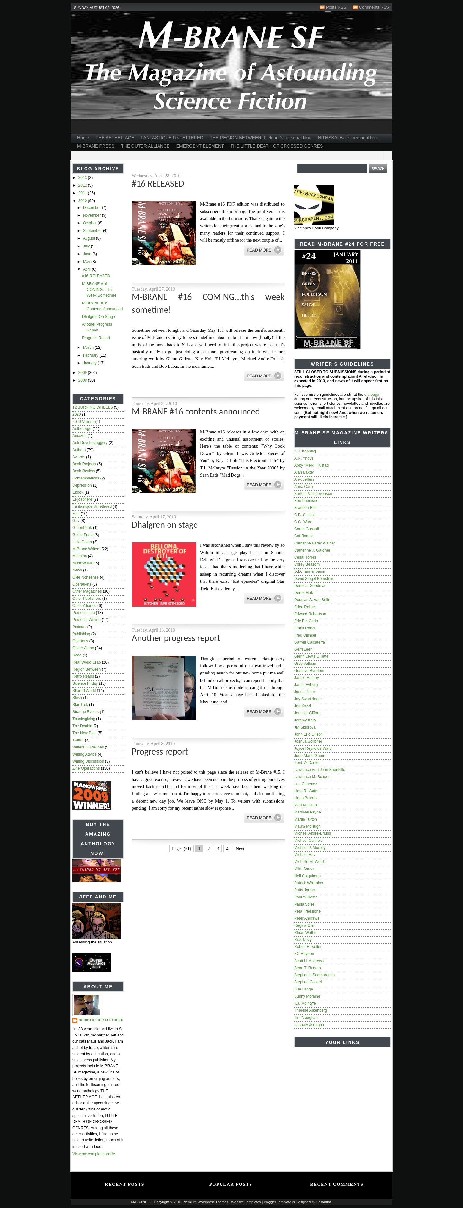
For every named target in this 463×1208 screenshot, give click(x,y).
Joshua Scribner (308, 741)
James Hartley (306, 677)
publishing (81, 634)
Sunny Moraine (307, 996)
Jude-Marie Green (309, 755)
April (87, 269)
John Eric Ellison (308, 734)
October (90, 223)
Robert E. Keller (308, 946)
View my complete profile (93, 1154)
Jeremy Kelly (305, 720)
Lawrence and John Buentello (319, 769)
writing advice (84, 754)
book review (83, 471)
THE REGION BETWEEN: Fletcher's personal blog (260, 137)
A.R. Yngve (303, 458)
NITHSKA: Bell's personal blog (348, 137)
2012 (83, 185)
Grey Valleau (305, 663)
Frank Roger (305, 628)
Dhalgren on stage (98, 316)
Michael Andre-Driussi (313, 833)
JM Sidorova (305, 727)
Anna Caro (303, 486)
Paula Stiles (304, 904)
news (77, 570)
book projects (84, 464)
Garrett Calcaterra (309, 642)
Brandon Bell (305, 508)
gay (75, 520)
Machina (79, 556)
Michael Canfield (308, 840)
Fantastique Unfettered (92, 506)
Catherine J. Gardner (312, 550)
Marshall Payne (307, 812)
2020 (76, 414)
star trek (80, 704)
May (87, 261)
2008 (83, 380)
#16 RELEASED (96, 276)
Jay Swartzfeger (308, 699)
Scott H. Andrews (309, 961)
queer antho (83, 648)
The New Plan (84, 733)
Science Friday (85, 683)
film (76, 513)
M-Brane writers (86, 549)
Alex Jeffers (304, 479)
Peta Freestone (307, 911)
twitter (78, 740)
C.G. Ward (303, 522)
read (77, 655)
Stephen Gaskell (308, 982)
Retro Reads (83, 676)
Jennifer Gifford (307, 713)
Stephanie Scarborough (314, 975)
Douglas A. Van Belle (312, 600)
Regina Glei (304, 925)
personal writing (86, 620)
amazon (79, 435)
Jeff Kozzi (302, 706)
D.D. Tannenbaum (309, 571)
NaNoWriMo (82, 563)
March (89, 347)
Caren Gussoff (306, 529)
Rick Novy (303, 939)
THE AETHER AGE (114, 137)
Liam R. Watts (306, 791)
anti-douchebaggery (89, 443)
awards (78, 457)
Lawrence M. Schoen (312, 777)
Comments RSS (374, 7)
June (87, 254)
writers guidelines (88, 747)
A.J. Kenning (305, 451)
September (93, 230)
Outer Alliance (84, 605)
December (92, 207)
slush (77, 697)
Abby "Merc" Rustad (311, 465)
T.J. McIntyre (305, 1003)
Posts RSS (336, 7)
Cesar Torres (305, 557)
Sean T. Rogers (307, 968)
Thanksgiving (83, 719)
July (87, 246)
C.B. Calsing (305, 515)
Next (240, 848)
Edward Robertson (310, 614)
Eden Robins (305, 607)
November (92, 215)
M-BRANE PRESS (95, 146)
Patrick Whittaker (308, 883)
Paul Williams (305, 897)
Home (83, 137)
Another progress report (176, 638)
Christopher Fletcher (101, 1020)
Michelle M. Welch (309, 862)
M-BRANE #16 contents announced (196, 411)
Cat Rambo (304, 536)
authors (79, 450)
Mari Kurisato (305, 805)
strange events (85, 712)
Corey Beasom (307, 564)
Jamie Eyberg (306, 685)
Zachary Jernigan (309, 1024)
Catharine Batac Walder (314, 543)
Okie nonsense (85, 577)
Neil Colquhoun (307, 876)
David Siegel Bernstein (313, 578)
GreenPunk (82, 527)
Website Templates (246, 1202)
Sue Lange (303, 989)
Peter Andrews (306, 918)
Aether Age (81, 428)
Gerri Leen (303, 649)
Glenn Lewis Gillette (311, 656)
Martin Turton (305, 819)
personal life (83, 612)
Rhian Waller (305, 932)
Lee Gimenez (305, 784)
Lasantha (323, 1202)
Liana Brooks (305, 798)
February (91, 355)
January (90, 363)
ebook (77, 492)
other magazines (87, 591)
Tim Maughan (306, 1017)
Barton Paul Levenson (313, 493)
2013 (83, 177)
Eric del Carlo (306, 621)
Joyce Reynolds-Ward (313, 748)
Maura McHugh (307, 826)
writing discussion (88, 761)
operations (81, 584)
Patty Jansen (305, 890)
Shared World (84, 690)
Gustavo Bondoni (309, 670)
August (89, 238)
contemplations (85, 478)
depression (82, 485)
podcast (79, 627)
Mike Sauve (304, 869)
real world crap (86, 662)
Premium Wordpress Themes (205, 1202)
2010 (83, 201)
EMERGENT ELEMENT (200, 146)
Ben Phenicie (305, 500)
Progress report (96, 338)
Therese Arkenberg (310, 1010)
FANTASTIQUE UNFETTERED (172, 137)
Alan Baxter (304, 472)
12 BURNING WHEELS (92, 407)
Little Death (82, 542)
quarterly (80, 641)
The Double (82, 726)
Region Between (86, 669)
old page (371, 394)
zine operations (86, 768)
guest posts (82, 535)
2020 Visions (83, 421)
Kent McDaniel (306, 762)
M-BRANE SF (142, 1202)
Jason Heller (305, 692)
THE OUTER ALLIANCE (145, 146)
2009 (83, 372)
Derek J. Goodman (310, 585)
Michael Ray (304, 854)
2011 (83, 193)
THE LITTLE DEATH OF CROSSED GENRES (277, 146)
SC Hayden (304, 954)
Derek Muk (303, 592)
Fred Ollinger (305, 635)
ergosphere (82, 499)
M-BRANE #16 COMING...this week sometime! (99, 290)
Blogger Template (277, 1202)
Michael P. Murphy (310, 847)
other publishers (86, 598)
